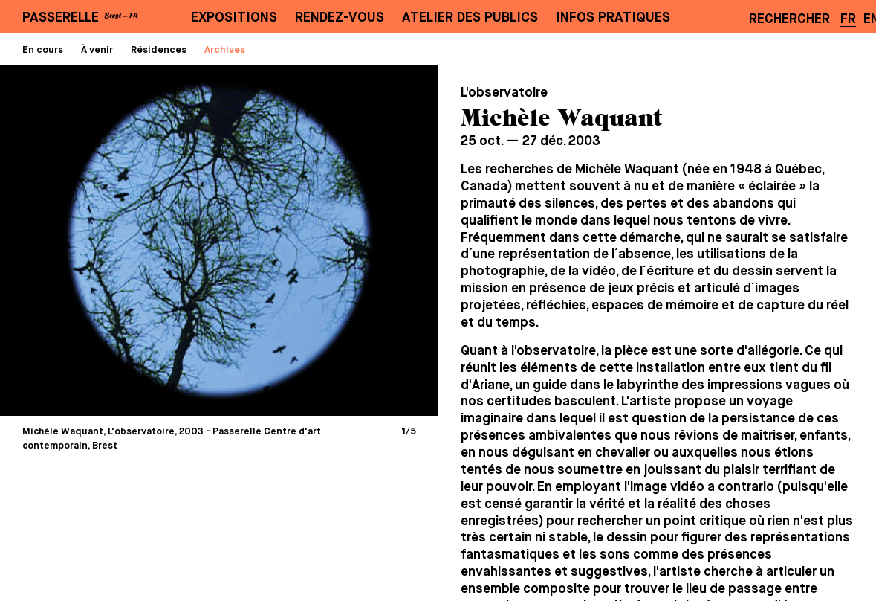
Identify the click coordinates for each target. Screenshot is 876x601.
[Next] (321, 240)
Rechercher (789, 19)
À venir (97, 50)
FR (848, 19)
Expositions (234, 18)
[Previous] (117, 240)
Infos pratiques (613, 18)
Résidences (158, 50)
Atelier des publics (470, 18)
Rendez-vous (339, 18)
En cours (42, 50)
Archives (224, 50)
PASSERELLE (60, 18)
